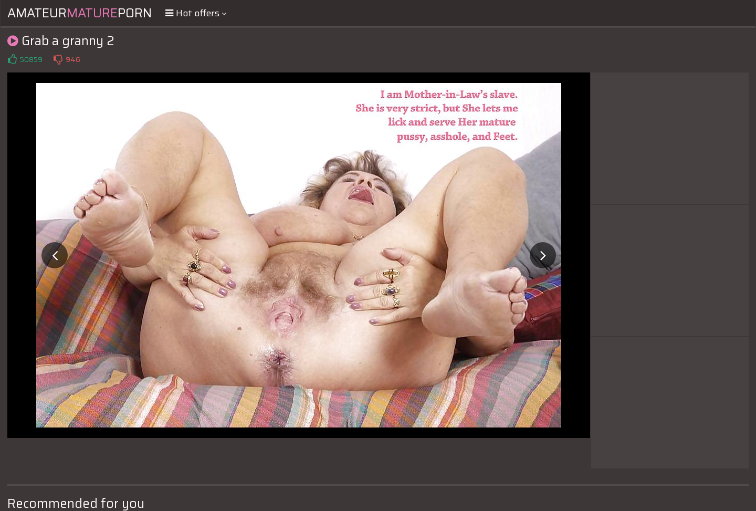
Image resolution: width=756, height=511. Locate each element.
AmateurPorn (79, 13)
